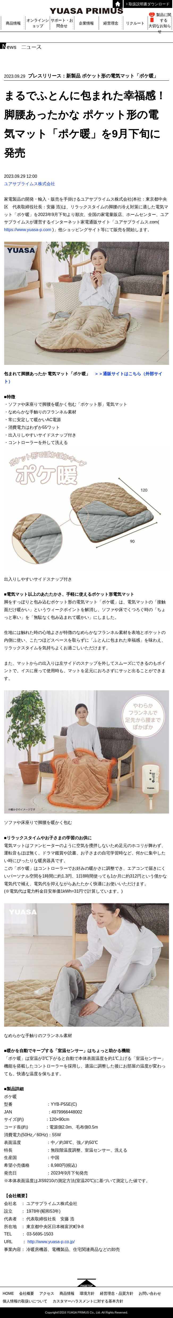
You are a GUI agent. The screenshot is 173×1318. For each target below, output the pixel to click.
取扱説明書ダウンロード (148, 4)
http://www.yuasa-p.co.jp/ (51, 1241)
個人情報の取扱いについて (25, 1301)
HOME (8, 1293)
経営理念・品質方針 (116, 1293)
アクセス (46, 1293)
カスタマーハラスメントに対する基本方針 (88, 1301)
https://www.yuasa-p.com (27, 229)
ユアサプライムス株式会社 (29, 184)
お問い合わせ (150, 1293)
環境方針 (87, 1293)
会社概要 (26, 1293)
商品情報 (67, 1293)
